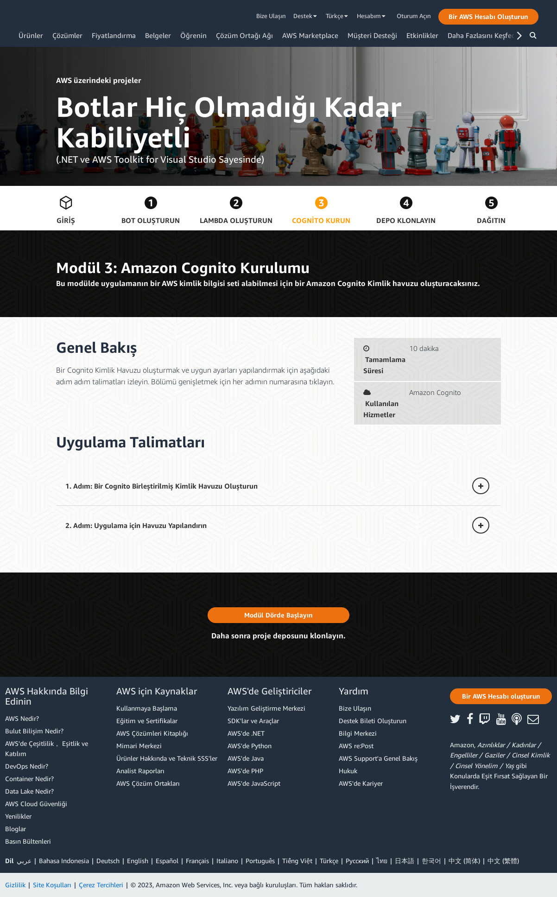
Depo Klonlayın (406, 220)
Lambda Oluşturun (236, 220)
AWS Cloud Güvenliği (36, 804)
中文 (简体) (464, 861)
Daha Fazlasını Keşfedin (485, 35)
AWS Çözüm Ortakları (148, 783)
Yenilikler (18, 816)
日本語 (404, 861)
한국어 (431, 861)
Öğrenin (193, 35)
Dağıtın (491, 220)
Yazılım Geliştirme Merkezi (266, 708)
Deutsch (108, 861)
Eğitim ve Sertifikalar (146, 721)
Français (197, 861)
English (137, 861)
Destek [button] (305, 15)
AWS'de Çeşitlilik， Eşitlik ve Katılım (46, 748)
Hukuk (348, 771)
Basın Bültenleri (28, 841)
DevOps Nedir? (26, 766)
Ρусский (357, 861)
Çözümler (67, 35)
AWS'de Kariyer (361, 783)
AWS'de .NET (246, 733)
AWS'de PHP (245, 771)
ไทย (381, 861)
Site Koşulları (52, 885)
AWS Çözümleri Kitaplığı (152, 733)
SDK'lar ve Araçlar (253, 721)
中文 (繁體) (503, 861)
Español (167, 861)
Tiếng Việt (297, 861)
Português (260, 861)
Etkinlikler (422, 35)
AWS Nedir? (22, 718)
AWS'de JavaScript (254, 783)
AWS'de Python (250, 746)
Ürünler (31, 35)
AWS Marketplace (310, 35)
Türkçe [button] (337, 15)
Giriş (66, 220)
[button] (488, 17)
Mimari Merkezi (139, 746)
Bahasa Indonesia (64, 861)
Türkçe (329, 861)
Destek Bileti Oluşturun (372, 721)
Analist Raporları (140, 771)
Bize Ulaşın (271, 15)
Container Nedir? (29, 778)
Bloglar (15, 829)
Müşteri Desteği (372, 35)
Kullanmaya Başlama (146, 708)
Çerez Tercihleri (101, 885)
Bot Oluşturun (150, 220)
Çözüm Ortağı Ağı (244, 35)
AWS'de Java (246, 758)
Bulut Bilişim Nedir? (34, 731)
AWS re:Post (356, 746)
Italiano (227, 861)
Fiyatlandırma (114, 35)
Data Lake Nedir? (29, 791)
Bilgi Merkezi (358, 733)
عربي (24, 861)
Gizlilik (15, 885)
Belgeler (158, 35)
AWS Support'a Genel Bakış (378, 758)
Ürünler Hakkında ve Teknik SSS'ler (166, 758)
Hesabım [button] (371, 15)
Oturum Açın (414, 15)
